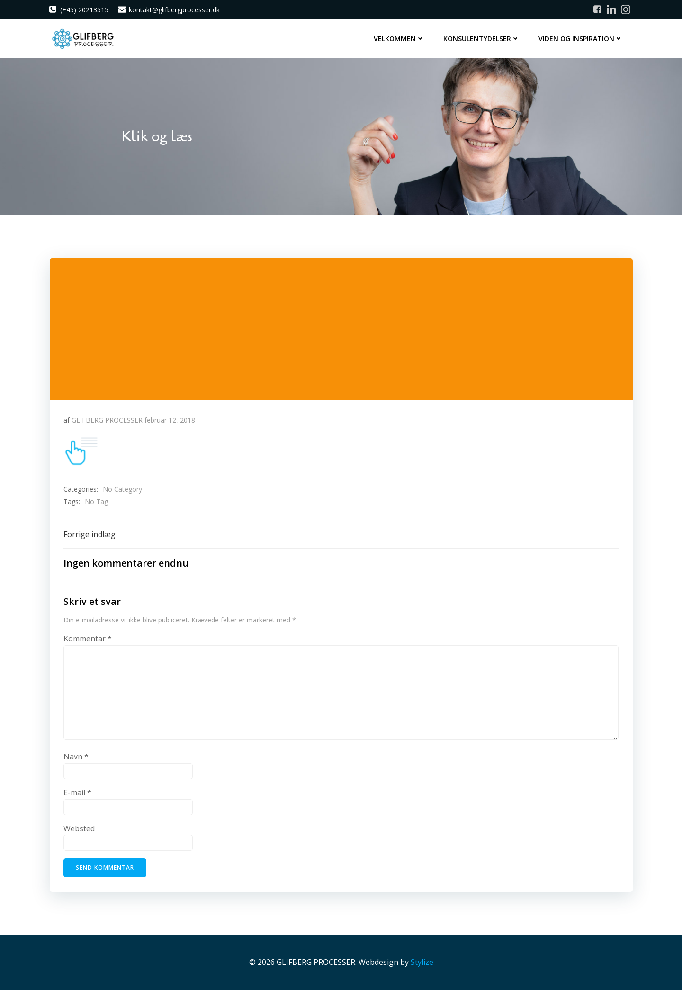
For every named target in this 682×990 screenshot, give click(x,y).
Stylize (422, 962)
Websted (79, 828)
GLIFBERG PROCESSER (107, 418)
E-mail (77, 792)
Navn (76, 756)
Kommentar (87, 638)
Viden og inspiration (581, 38)
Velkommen (399, 38)
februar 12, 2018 (169, 418)
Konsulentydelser (482, 38)
